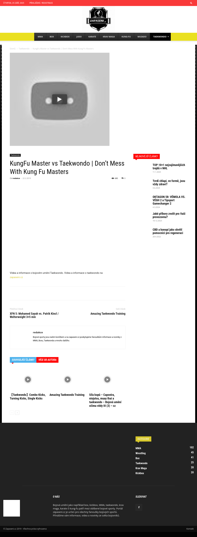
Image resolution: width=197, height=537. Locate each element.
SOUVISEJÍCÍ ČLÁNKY (23, 359)
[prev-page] (12, 413)
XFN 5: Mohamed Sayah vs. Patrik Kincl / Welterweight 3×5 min (34, 315)
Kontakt (190, 528)
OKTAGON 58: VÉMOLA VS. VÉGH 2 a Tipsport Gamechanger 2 (169, 200)
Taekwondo (24, 48)
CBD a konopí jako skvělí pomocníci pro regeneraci (168, 231)
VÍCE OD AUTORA (47, 359)
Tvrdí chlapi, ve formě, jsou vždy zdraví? (169, 182)
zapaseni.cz (16, 277)
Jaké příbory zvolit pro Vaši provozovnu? (169, 215)
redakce (16, 178)
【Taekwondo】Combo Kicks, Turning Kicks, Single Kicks (28, 396)
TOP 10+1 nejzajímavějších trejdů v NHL (169, 166)
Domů (12, 48)
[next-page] (17, 413)
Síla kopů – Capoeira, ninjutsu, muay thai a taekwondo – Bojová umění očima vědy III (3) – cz (105, 400)
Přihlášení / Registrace (41, 3)
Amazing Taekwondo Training (108, 313)
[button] (191, 3)
